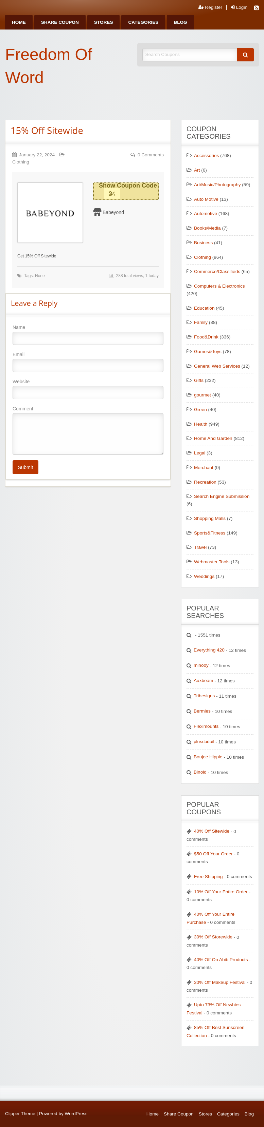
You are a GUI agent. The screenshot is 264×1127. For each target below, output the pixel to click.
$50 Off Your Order (213, 853)
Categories (143, 22)
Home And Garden (213, 438)
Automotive (205, 213)
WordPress (76, 1113)
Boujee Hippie (208, 756)
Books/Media (207, 228)
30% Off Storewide (213, 936)
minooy (201, 665)
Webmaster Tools (212, 561)
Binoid (200, 772)
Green (200, 409)
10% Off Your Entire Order (221, 891)
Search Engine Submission (221, 496)
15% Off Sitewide (47, 130)
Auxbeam (203, 680)
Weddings (204, 576)
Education (204, 308)
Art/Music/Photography (217, 184)
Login (239, 7)
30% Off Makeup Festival (220, 982)
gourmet (202, 394)
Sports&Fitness (209, 533)
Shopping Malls (210, 518)
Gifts (199, 380)
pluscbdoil (204, 741)
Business (203, 242)
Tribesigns (204, 695)
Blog (180, 22)
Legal (199, 452)
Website (88, 389)
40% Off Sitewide (211, 831)
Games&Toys (208, 351)
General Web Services (217, 366)
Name (88, 335)
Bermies (202, 711)
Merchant (203, 467)
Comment (88, 430)
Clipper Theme (20, 1113)
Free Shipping (208, 876)
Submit (25, 467)
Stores (103, 22)
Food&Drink (206, 336)
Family (201, 322)
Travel (200, 547)
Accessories (206, 155)
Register (210, 7)
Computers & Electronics (219, 286)
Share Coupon (60, 22)
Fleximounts (206, 726)
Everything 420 (209, 650)
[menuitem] (19, 22)
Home (19, 22)
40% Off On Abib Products (221, 959)
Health (200, 424)
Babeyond (113, 212)
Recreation (205, 482)
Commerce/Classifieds (217, 271)
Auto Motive (206, 199)
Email (88, 362)
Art (197, 170)
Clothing (20, 161)
